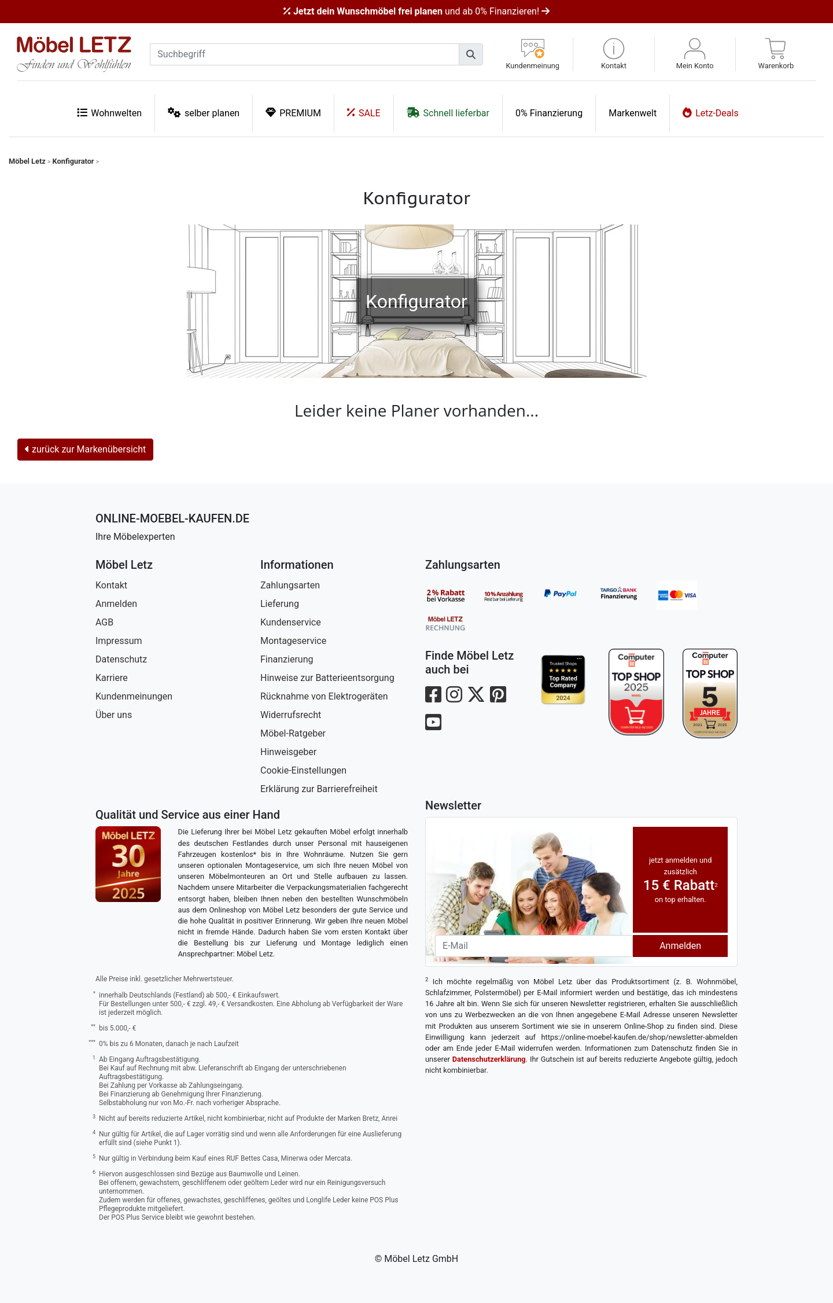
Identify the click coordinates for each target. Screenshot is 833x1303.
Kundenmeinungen (133, 696)
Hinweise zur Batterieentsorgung (327, 677)
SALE (364, 112)
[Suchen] (471, 54)
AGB (104, 622)
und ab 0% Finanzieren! (416, 11)
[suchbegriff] (304, 54)
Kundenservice (290, 622)
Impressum (118, 640)
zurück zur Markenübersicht (85, 449)
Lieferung (279, 603)
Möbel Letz (27, 161)
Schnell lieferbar (448, 112)
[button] (613, 54)
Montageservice (293, 640)
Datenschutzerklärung (489, 1059)
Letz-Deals (711, 112)
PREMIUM (293, 112)
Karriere (111, 677)
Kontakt (111, 585)
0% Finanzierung (549, 113)
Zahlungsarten (290, 585)
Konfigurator (73, 161)
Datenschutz (121, 659)
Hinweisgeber (288, 751)
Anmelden (116, 603)
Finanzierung (286, 659)
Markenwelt (633, 113)
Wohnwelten (109, 112)
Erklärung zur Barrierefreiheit (319, 788)
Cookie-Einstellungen (303, 770)
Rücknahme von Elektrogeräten (324, 696)
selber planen (203, 112)
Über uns (113, 714)
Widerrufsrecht (290, 714)
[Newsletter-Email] (534, 946)
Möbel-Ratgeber (293, 733)
